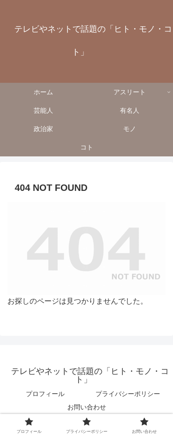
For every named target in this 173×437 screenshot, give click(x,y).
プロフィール (45, 393)
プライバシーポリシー (127, 393)
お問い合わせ (86, 407)
